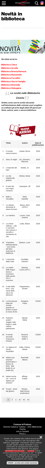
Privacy (22, 434)
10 (19, 400)
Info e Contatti (22, 432)
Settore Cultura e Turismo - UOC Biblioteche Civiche (22, 428)
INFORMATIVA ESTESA (14, 451)
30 (24, 400)
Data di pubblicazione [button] (38, 144)
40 (28, 400)
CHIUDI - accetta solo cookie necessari (22, 463)
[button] (4, 400)
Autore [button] (25, 143)
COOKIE (31, 451)
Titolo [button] (8, 143)
